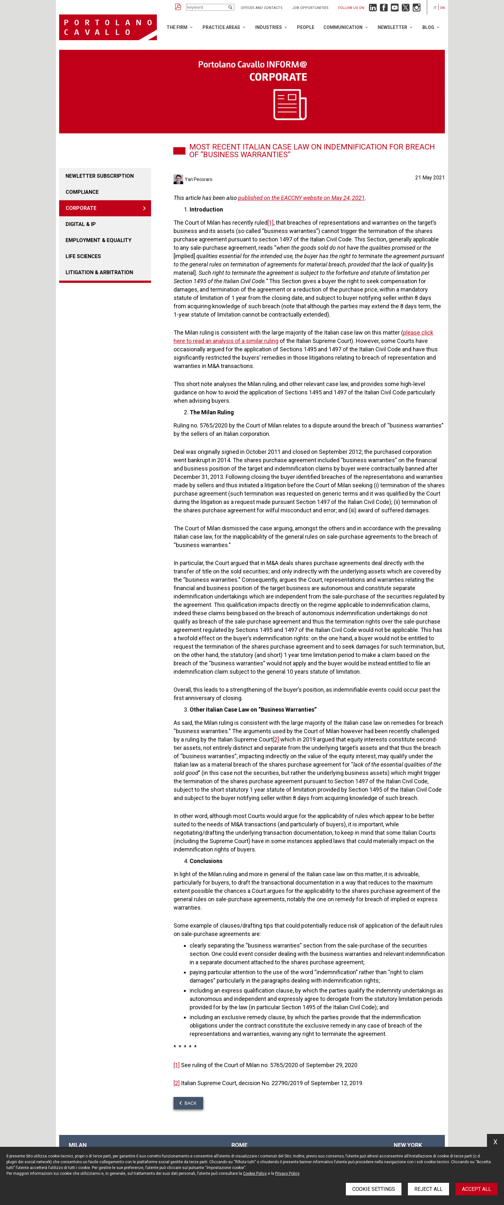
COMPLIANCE (82, 192)
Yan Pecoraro (198, 179)
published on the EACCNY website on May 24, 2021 (301, 197)
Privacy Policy (287, 1173)
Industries (268, 27)
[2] (276, 739)
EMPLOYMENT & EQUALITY (98, 240)
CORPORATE (81, 208)
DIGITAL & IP (81, 224)
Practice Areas (221, 27)
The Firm (176, 27)
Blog (428, 27)
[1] (270, 222)
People (305, 27)
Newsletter (392, 27)
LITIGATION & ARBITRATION (99, 272)
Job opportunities (310, 8)
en (442, 8)
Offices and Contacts (262, 8)
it (435, 8)
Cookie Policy (255, 1173)
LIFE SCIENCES (83, 256)
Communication (343, 27)
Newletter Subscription (100, 176)
